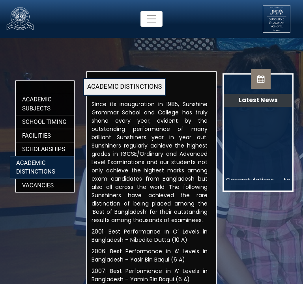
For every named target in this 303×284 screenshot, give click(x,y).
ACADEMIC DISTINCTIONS (124, 86)
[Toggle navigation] (151, 19)
